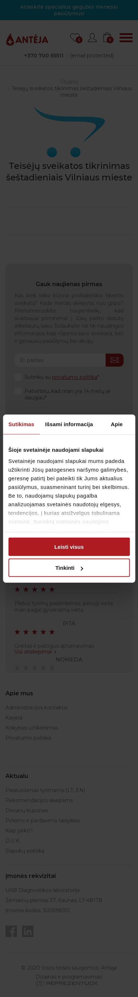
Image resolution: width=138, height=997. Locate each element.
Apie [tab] (117, 424)
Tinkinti (69, 568)
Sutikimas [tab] (21, 424)
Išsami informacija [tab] (69, 424)
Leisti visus (69, 546)
